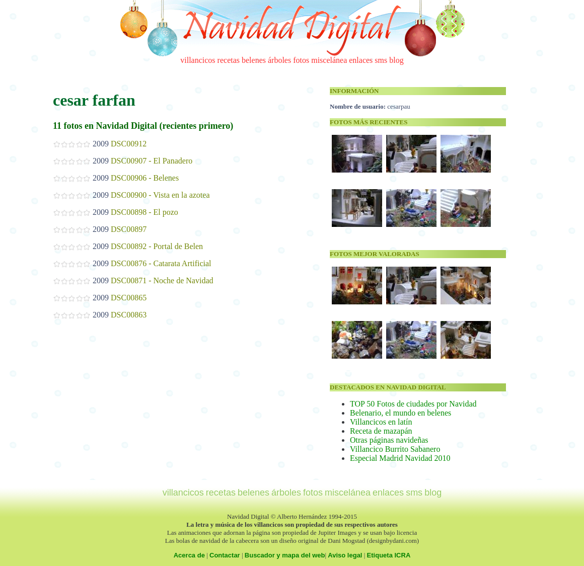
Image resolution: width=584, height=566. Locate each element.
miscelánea (329, 60)
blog (396, 60)
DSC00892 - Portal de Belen (157, 246)
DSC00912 (129, 143)
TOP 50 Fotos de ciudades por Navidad (413, 403)
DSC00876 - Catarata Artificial (161, 263)
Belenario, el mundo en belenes (400, 413)
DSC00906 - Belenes (145, 178)
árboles (279, 60)
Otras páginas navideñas (389, 440)
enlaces (361, 60)
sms (381, 60)
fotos (301, 60)
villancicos (197, 60)
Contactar (224, 555)
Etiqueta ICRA (389, 555)
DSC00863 (129, 314)
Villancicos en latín (381, 422)
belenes (254, 60)
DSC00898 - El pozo (144, 212)
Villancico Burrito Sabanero (395, 449)
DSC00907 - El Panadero (151, 160)
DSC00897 (129, 229)
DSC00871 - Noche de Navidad (162, 280)
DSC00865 (129, 297)
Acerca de (189, 555)
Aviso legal (345, 555)
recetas (228, 60)
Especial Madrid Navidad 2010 (400, 458)
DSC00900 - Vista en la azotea (160, 195)
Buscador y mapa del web (285, 555)
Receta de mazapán (381, 431)
